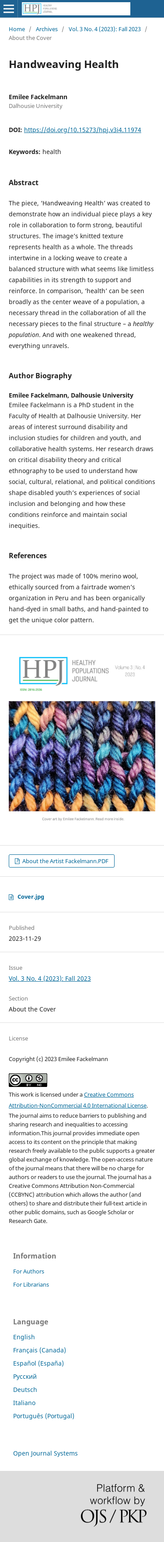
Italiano (24, 1403)
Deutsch (25, 1389)
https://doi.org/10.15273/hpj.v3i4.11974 (82, 130)
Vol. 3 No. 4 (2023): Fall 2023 (105, 29)
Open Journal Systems (45, 1453)
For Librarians (31, 1284)
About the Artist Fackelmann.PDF (64, 861)
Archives (47, 29)
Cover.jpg (30, 896)
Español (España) (38, 1363)
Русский (25, 1376)
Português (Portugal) (43, 1416)
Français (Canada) (39, 1350)
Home (17, 29)
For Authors (28, 1271)
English (24, 1337)
